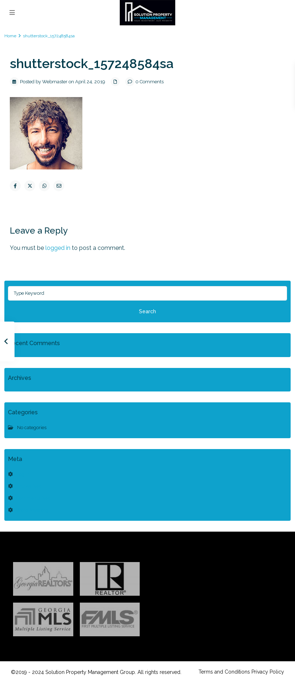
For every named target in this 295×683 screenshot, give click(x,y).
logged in (57, 247)
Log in (22, 474)
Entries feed (29, 486)
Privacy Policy (267, 672)
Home (10, 35)
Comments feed (33, 498)
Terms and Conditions (224, 672)
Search (147, 311)
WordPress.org (32, 510)
